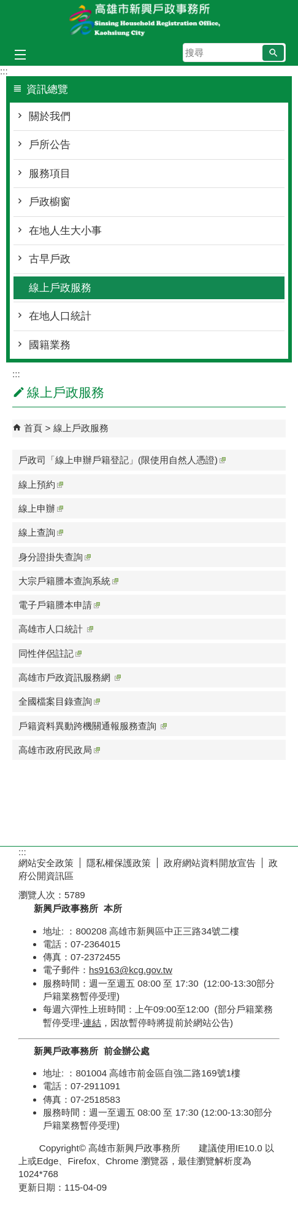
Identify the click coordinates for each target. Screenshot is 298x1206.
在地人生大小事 (65, 231)
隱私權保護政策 (118, 863)
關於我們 (50, 116)
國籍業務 (50, 345)
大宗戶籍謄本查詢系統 (68, 581)
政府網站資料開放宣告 (210, 863)
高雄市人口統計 (55, 629)
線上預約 (40, 484)
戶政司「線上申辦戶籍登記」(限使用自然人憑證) (122, 460)
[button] (273, 53)
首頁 (33, 428)
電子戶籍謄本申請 (59, 605)
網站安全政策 (46, 863)
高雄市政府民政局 (59, 750)
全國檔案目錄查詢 (59, 701)
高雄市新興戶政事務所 (149, 20)
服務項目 (50, 173)
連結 (92, 1022)
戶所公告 (50, 145)
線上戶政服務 (60, 288)
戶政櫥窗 (50, 202)
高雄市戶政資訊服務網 (69, 677)
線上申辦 (40, 508)
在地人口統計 (60, 316)
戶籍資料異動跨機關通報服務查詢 (92, 726)
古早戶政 (50, 259)
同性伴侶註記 (50, 653)
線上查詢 (40, 532)
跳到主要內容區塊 (6, 6)
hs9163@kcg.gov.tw (130, 970)
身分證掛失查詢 (54, 557)
